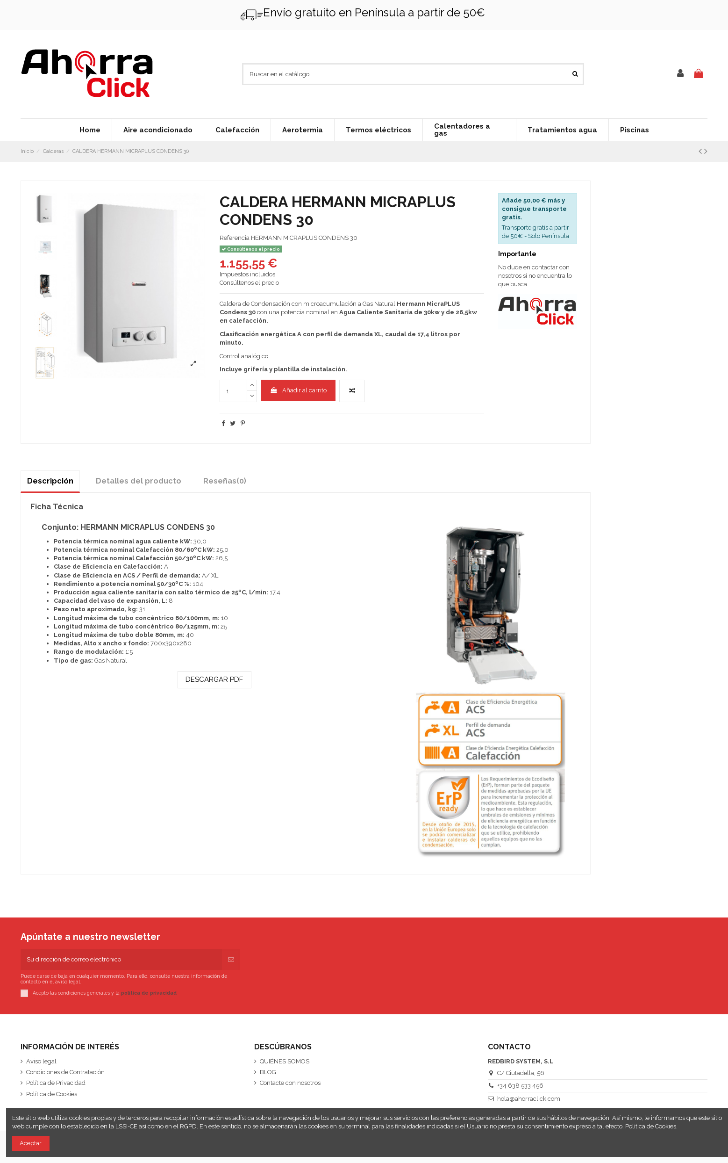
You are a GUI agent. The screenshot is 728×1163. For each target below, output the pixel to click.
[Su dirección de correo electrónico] (121, 959)
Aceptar (31, 1143)
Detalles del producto (138, 481)
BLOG (268, 1072)
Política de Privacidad (56, 1082)
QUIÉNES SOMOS (284, 1061)
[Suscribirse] (231, 959)
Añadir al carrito (298, 390)
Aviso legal (41, 1061)
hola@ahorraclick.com (528, 1098)
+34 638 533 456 (520, 1085)
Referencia (235, 237)
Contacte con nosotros (290, 1082)
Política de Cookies (51, 1094)
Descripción (50, 481)
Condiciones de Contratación (65, 1072)
